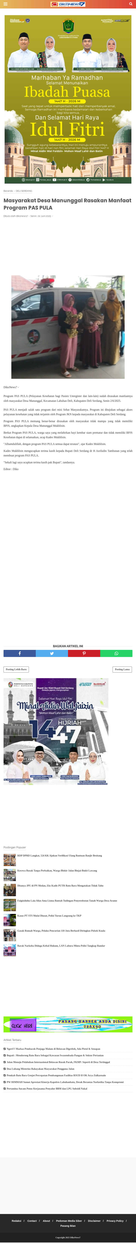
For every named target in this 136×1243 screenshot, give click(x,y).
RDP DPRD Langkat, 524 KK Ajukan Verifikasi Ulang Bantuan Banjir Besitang (59, 856)
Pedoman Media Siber (69, 1221)
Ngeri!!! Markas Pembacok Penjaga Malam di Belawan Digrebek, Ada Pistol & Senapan (53, 1049)
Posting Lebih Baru (16, 670)
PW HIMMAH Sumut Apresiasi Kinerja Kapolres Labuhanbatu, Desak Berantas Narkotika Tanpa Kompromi (65, 1082)
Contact (31, 1221)
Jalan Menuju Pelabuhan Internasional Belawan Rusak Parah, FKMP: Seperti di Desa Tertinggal (58, 1062)
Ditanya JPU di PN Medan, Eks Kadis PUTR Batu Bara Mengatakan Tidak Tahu (60, 886)
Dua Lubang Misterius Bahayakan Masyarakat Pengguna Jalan (40, 1069)
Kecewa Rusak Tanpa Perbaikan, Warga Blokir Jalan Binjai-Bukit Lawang (57, 871)
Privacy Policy (116, 1221)
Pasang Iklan (68, 1226)
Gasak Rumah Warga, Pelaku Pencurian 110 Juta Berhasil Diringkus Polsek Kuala (61, 931)
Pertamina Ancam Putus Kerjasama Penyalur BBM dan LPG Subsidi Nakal (47, 1089)
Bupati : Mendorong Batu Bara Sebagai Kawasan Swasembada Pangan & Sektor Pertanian (55, 1056)
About (46, 1221)
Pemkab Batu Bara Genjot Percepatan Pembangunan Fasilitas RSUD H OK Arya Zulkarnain (56, 1076)
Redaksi (15, 1221)
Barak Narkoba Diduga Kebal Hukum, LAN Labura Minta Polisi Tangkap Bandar (61, 946)
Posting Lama (122, 670)
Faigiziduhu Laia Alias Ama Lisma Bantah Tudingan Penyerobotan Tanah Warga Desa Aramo (67, 901)
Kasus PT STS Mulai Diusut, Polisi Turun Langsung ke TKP (49, 916)
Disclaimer (95, 1221)
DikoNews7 (75, 1238)
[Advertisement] (68, 247)
